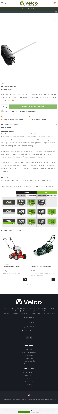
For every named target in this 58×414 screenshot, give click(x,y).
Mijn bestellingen (29, 375)
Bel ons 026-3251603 (29, 9)
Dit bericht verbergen (24, 412)
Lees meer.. (10, 100)
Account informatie (29, 372)
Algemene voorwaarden (29, 352)
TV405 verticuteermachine (11, 266)
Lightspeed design (41, 399)
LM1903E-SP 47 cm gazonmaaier (41, 266)
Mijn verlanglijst (29, 381)
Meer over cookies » (35, 412)
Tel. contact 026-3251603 (11, 116)
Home (23, 15)
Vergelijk (29, 384)
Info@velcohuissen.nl (30, 331)
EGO (3, 83)
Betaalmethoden (29, 364)
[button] (27, 284)
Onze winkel (29, 358)
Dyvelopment (52, 399)
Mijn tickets (29, 378)
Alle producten (29, 387)
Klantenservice (29, 355)
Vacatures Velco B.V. (29, 361)
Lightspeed (31, 399)
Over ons (29, 349)
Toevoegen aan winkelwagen (33, 107)
